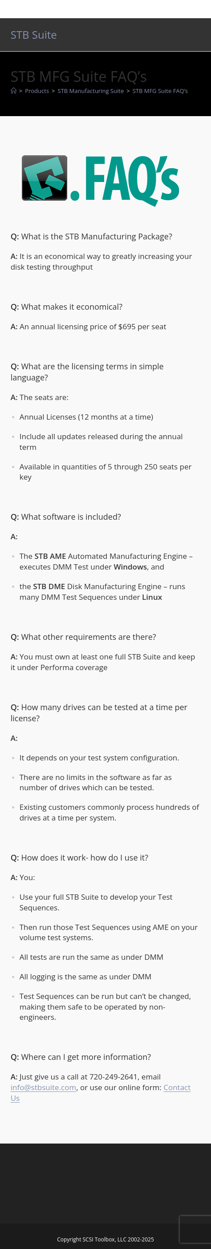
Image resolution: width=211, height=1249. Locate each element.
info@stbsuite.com (43, 1087)
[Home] (13, 91)
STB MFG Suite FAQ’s (160, 91)
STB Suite (34, 34)
